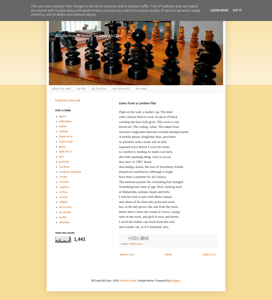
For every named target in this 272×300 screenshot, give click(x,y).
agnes (63, 116)
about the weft (61, 88)
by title (81, 88)
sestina (63, 192)
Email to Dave (128, 280)
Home (168, 254)
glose (62, 146)
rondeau (64, 167)
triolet (62, 217)
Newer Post (127, 254)
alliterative (65, 121)
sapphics (64, 187)
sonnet (63, 197)
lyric (61, 156)
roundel (64, 182)
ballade (63, 131)
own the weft (120, 88)
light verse (65, 151)
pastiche (64, 161)
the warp (141, 88)
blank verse (136, 244)
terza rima (65, 207)
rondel (63, 177)
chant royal (65, 141)
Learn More (219, 10)
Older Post (209, 254)
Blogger (175, 280)
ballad (63, 126)
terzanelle (65, 212)
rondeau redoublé (70, 172)
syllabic (63, 202)
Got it (237, 10)
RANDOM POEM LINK (68, 100)
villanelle (64, 222)
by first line (99, 88)
